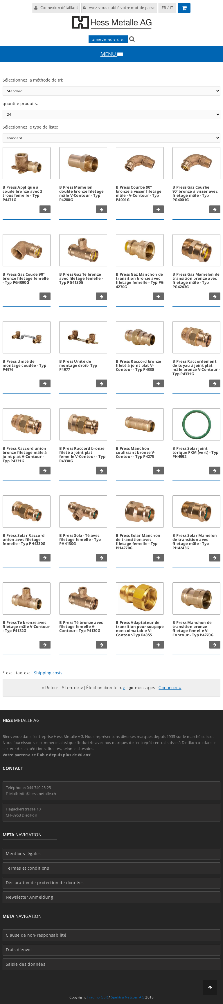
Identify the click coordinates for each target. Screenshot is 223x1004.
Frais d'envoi (19, 949)
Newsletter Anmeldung (29, 897)
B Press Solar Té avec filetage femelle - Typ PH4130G (80, 539)
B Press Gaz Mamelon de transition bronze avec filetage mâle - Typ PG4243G (196, 280)
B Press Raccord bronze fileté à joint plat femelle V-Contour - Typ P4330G (82, 454)
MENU (111, 53)
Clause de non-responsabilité (36, 935)
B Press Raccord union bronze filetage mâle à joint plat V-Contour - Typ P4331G (25, 454)
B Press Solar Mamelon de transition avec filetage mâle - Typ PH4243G (194, 541)
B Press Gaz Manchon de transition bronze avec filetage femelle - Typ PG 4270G (140, 280)
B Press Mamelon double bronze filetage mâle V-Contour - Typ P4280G (81, 193)
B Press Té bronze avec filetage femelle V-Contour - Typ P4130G (81, 626)
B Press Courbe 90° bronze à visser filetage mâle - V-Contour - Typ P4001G (138, 193)
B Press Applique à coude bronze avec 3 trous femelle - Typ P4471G (22, 193)
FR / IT (167, 7)
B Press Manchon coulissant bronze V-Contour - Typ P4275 (135, 452)
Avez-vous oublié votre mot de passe (119, 7)
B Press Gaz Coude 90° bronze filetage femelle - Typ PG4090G (26, 278)
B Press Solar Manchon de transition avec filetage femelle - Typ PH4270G (138, 541)
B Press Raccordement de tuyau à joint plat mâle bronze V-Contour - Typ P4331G (196, 367)
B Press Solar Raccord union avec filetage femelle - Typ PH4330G (24, 539)
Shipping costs (48, 673)
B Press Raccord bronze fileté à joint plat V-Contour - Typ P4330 (138, 365)
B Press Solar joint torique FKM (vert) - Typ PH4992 (195, 452)
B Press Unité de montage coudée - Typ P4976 (24, 365)
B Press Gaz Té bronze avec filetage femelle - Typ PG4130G (81, 278)
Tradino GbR (97, 997)
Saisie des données (25, 964)
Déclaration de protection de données (45, 882)
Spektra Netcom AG (127, 997)
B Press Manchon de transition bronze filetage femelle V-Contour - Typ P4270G (192, 629)
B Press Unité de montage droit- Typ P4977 (78, 365)
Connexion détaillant (56, 7)
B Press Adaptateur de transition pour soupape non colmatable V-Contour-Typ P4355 (140, 629)
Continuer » (170, 687)
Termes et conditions (27, 868)
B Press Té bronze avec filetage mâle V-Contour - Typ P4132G (26, 626)
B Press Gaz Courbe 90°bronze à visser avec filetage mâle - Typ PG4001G (195, 193)
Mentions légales (23, 853)
